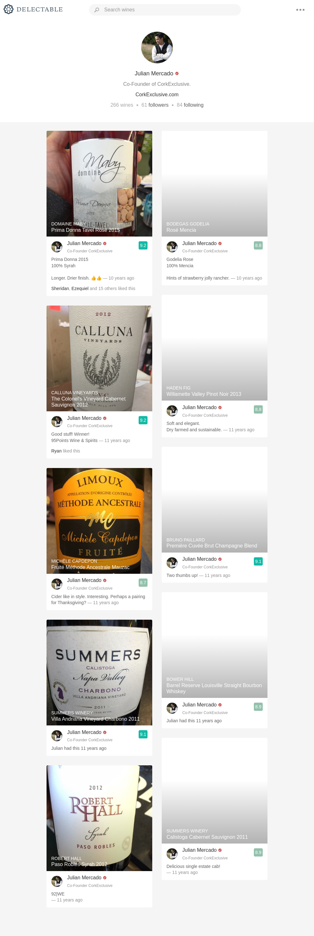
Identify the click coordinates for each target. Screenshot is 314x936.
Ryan (56, 450)
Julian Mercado (84, 243)
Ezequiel (80, 288)
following (194, 105)
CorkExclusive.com (157, 94)
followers (158, 105)
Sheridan (60, 288)
